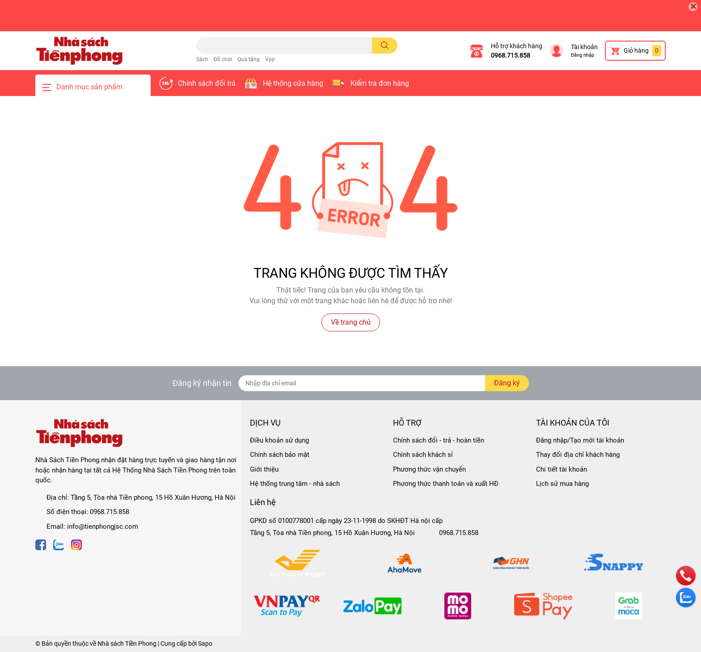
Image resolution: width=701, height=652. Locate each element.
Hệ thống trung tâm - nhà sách (295, 484)
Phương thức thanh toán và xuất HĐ (445, 484)
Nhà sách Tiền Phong (126, 643)
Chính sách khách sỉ (423, 455)
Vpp (270, 59)
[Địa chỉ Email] (383, 383)
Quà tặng (248, 59)
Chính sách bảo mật (279, 455)
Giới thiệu (264, 469)
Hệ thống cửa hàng (293, 83)
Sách (202, 59)
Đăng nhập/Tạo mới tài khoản (580, 440)
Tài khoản (584, 46)
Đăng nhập (582, 55)
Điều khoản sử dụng (279, 440)
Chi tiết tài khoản (561, 469)
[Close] (692, 6)
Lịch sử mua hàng (562, 484)
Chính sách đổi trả (207, 83)
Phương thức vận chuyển (429, 469)
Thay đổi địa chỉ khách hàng (578, 455)
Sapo (205, 643)
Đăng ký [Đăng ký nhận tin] (507, 383)
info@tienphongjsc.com (102, 526)
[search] (384, 46)
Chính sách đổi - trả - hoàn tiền (438, 440)
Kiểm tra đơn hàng (379, 83)
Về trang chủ (351, 322)
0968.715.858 (510, 55)
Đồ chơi (223, 59)
